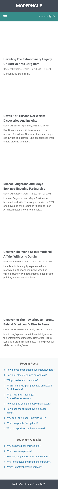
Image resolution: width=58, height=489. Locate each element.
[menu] (7, 16)
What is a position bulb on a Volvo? (25, 428)
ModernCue (29, 5)
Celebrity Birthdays (12, 69)
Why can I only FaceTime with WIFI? (26, 417)
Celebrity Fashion (11, 125)
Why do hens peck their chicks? (23, 445)
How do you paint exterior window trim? (28, 456)
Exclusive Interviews (13, 261)
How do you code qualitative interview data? (30, 369)
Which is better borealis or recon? (24, 467)
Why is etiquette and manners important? (28, 461)
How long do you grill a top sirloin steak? (28, 403)
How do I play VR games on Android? (26, 375)
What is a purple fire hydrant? (22, 423)
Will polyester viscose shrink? (22, 380)
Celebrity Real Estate (13, 329)
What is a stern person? (19, 451)
